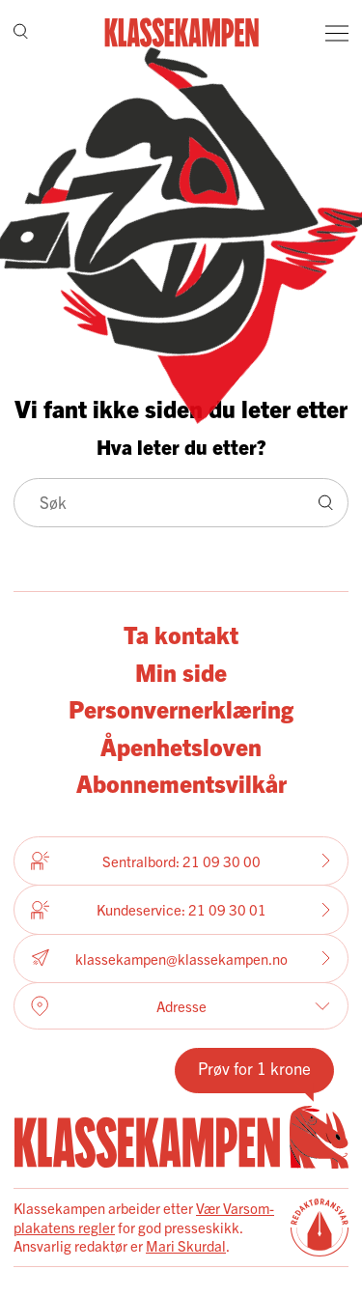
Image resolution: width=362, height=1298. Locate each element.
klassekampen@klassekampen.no (181, 958)
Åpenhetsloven (181, 746)
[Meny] (336, 33)
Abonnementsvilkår (181, 783)
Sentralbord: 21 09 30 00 (181, 860)
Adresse (180, 1006)
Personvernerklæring (181, 708)
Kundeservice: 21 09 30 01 (181, 909)
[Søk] (21, 33)
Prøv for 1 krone (254, 1068)
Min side (181, 672)
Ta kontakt (181, 634)
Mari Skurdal (186, 1245)
